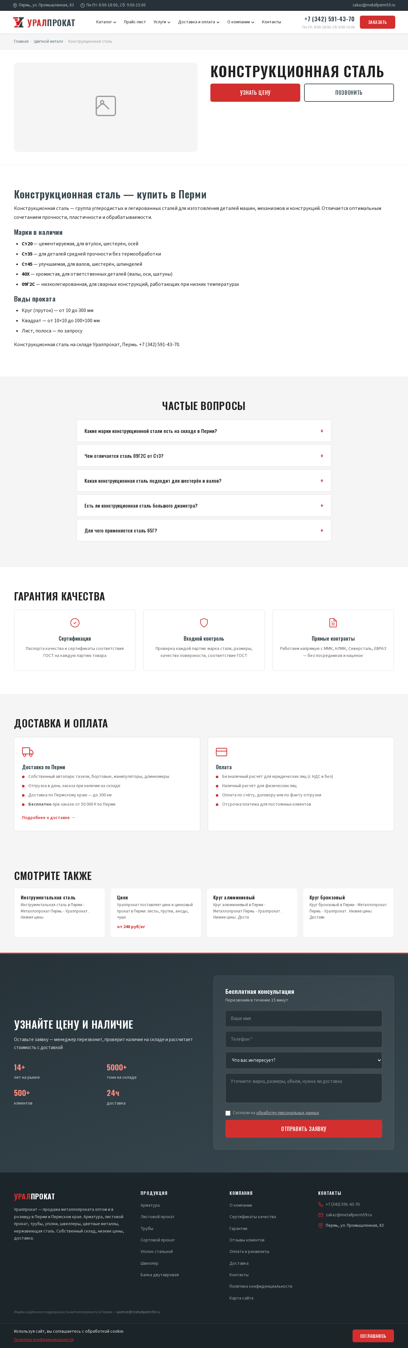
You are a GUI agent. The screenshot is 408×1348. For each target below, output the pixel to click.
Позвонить (349, 92)
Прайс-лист (135, 22)
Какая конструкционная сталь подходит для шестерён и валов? (153, 480)
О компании (240, 22)
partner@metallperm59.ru (138, 1312)
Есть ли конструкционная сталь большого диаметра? (141, 505)
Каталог (106, 22)
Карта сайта (241, 1298)
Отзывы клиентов (247, 1240)
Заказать (377, 22)
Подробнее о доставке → (48, 818)
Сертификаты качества (252, 1217)
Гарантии (238, 1228)
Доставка (239, 1263)
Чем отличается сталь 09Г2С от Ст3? (124, 455)
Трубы (147, 1228)
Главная (21, 41)
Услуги (162, 22)
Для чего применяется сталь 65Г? (120, 530)
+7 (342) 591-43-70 (329, 18)
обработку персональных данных (287, 1113)
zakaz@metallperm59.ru (374, 5)
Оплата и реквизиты (249, 1251)
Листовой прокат (158, 1217)
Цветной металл (48, 41)
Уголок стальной (157, 1251)
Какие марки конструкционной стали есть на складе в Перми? (150, 430)
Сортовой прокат (158, 1240)
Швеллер (149, 1263)
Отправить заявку (303, 1129)
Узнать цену (255, 92)
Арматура (150, 1205)
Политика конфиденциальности (260, 1286)
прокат (44, 22)
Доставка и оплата (199, 22)
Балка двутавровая (160, 1275)
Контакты (271, 22)
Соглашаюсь (373, 1336)
